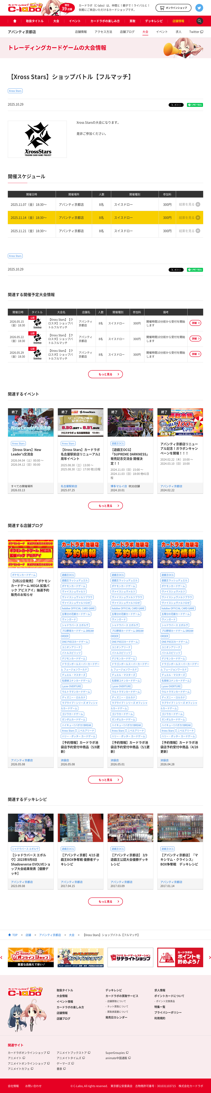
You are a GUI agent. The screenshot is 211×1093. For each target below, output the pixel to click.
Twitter (194, 31)
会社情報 (13, 1086)
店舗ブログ (127, 31)
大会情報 (62, 996)
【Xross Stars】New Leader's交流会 (26, 451)
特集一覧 (159, 1007)
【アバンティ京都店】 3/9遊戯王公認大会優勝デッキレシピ (129, 859)
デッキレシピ (154, 21)
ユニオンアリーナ (71, 647)
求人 (178, 31)
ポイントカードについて (169, 996)
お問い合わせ (33, 1086)
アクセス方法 (103, 31)
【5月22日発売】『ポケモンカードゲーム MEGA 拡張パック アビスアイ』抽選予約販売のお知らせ (31, 587)
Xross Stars (15, 91)
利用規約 (159, 1018)
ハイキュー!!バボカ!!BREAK (76, 725)
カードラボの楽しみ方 (105, 21)
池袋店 (65, 760)
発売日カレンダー (116, 1017)
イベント (75, 21)
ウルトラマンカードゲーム (76, 692)
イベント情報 (65, 1001)
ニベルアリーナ (86, 730)
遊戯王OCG (118, 443)
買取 (132, 21)
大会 (56, 21)
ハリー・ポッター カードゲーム (78, 736)
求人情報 (159, 990)
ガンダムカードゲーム (73, 719)
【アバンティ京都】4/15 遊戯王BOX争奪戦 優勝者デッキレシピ (80, 859)
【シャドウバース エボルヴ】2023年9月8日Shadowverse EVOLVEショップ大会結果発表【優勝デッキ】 (30, 864)
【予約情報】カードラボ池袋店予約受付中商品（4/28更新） (179, 747)
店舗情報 (178, 21)
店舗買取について (116, 1001)
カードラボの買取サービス (122, 996)
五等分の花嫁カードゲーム (76, 614)
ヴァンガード (69, 619)
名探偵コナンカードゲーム (76, 680)
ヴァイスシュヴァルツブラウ (77, 597)
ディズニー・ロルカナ (73, 697)
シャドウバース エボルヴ (75, 625)
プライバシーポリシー (168, 1012)
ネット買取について (117, 1006)
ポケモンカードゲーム (24, 575)
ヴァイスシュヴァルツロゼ (76, 603)
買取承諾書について (117, 1011)
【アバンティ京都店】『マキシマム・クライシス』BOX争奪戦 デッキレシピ (179, 859)
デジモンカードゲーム (73, 658)
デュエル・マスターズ (73, 675)
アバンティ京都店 (22, 31)
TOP (15, 935)
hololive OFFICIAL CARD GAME (78, 608)
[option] (31, 957)
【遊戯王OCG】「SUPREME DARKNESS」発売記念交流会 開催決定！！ (130, 456)
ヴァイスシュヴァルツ (73, 591)
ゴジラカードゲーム (72, 714)
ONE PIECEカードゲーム (75, 641)
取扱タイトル (35, 21)
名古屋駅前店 (69, 486)
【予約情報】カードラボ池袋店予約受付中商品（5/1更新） (130, 747)
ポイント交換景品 (165, 1001)
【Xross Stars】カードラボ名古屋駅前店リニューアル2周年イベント (80, 454)
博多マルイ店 (119, 486)
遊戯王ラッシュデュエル (75, 580)
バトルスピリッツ (71, 653)
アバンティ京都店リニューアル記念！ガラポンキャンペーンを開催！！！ (179, 448)
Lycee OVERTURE (71, 686)
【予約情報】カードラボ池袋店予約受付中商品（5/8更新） (80, 747)
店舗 (28, 935)
